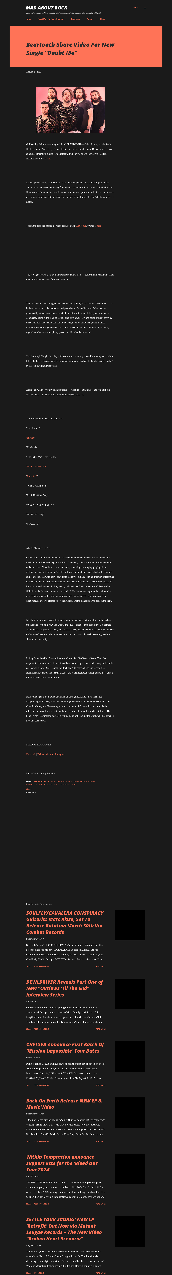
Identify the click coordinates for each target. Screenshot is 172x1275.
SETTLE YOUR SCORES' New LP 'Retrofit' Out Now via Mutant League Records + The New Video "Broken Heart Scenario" (64, 1229)
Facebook (31, 754)
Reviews (90, 19)
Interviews (75, 19)
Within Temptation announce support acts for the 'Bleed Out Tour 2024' (62, 1163)
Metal (47, 781)
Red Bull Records (34, 784)
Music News (68, 781)
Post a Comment (41, 966)
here (48, 158)
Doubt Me (81, 225)
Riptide (30, 437)
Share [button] (29, 789)
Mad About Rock (46, 7)
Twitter (40, 754)
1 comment (39, 1273)
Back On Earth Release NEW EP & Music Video (64, 1103)
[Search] (135, 7)
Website (49, 754)
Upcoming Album (67, 784)
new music (90, 781)
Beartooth (38, 781)
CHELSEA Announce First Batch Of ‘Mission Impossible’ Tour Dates (65, 1047)
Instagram (59, 754)
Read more (101, 966)
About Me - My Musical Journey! (51, 19)
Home (28, 19)
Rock (46, 784)
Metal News (56, 781)
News (102, 19)
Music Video (79, 781)
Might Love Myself (36, 466)
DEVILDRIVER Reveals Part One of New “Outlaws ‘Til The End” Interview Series (64, 988)
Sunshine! (32, 476)
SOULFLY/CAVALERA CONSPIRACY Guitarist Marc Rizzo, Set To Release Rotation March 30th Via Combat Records (64, 922)
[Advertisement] (66, 873)
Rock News (54, 784)
